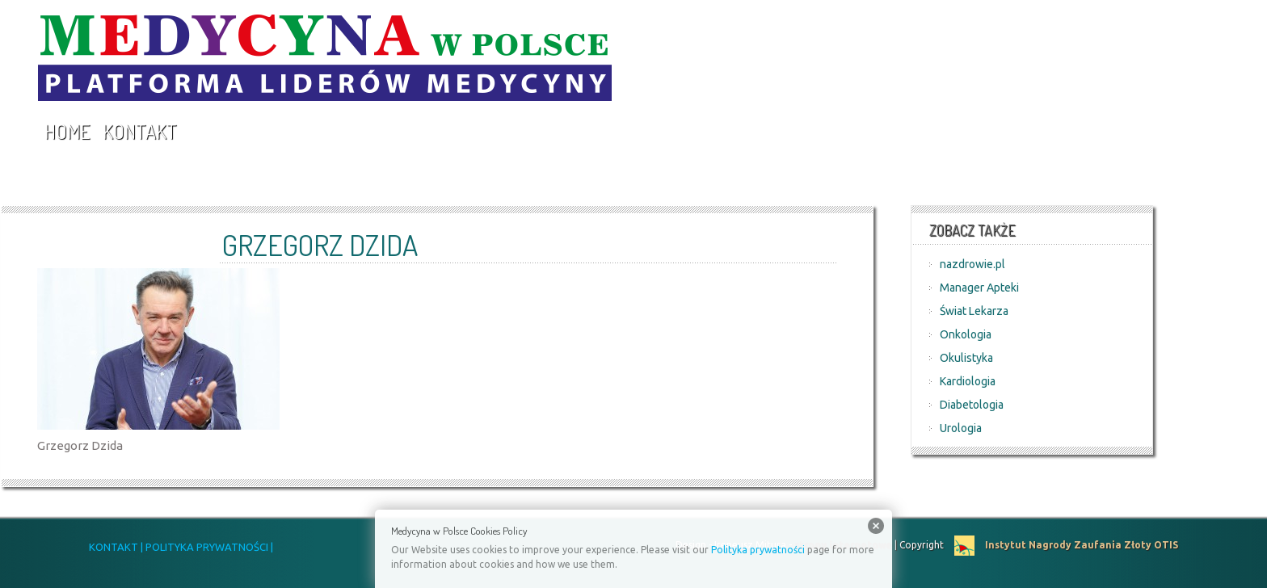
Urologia (961, 428)
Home (67, 131)
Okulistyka (966, 357)
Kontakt (140, 131)
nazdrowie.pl (972, 264)
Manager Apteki (979, 287)
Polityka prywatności (758, 549)
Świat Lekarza (974, 310)
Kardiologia (968, 381)
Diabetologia (972, 404)
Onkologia (965, 334)
